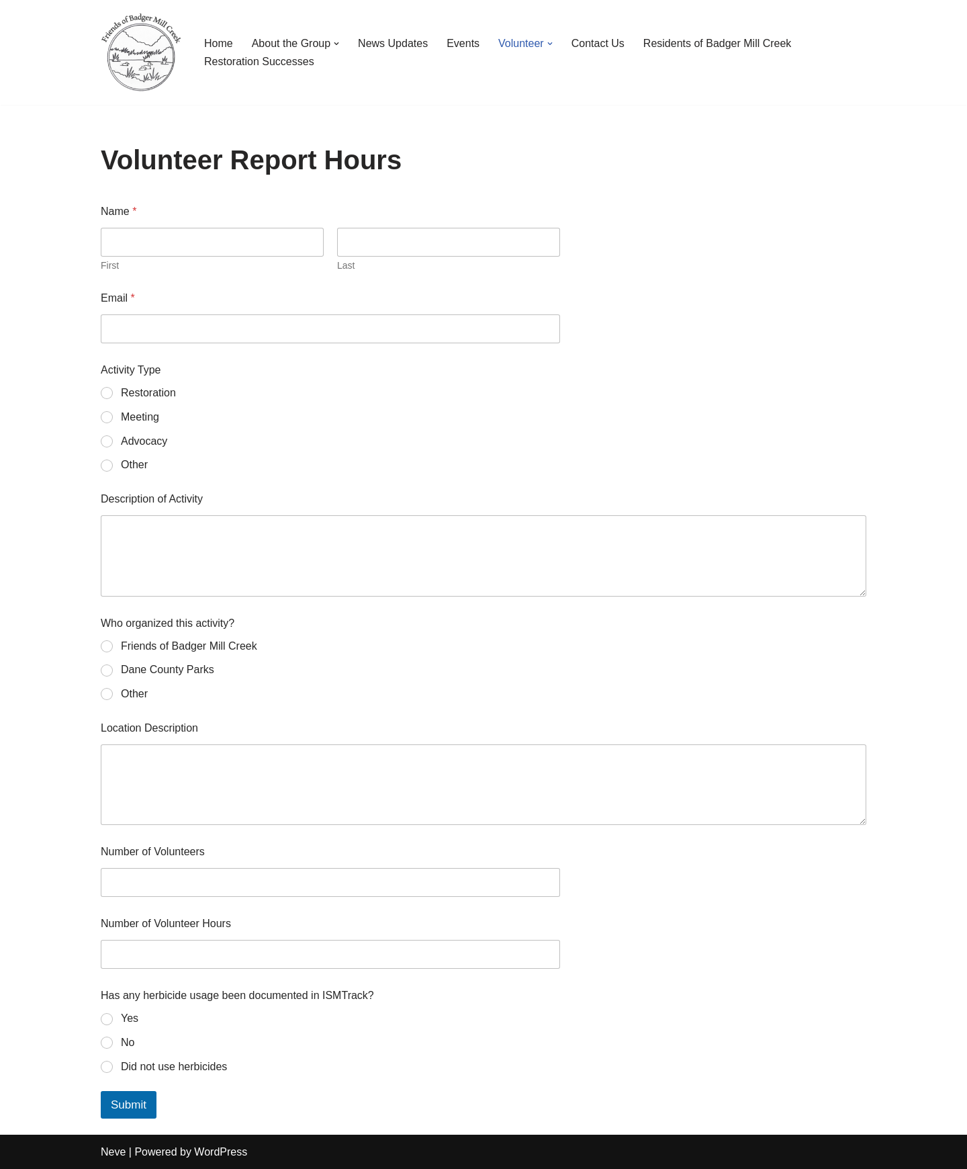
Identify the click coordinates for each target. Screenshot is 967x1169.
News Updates (393, 43)
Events (463, 43)
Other (134, 464)
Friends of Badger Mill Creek (189, 646)
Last (346, 265)
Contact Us (598, 43)
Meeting (140, 417)
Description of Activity (152, 499)
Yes (129, 1018)
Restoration (148, 392)
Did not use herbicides (174, 1066)
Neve (113, 1152)
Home (218, 43)
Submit (128, 1104)
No (127, 1042)
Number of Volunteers (153, 851)
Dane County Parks (167, 669)
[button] (336, 43)
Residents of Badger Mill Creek (717, 43)
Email (118, 298)
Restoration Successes (259, 61)
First (110, 265)
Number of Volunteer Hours (166, 923)
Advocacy (144, 441)
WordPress (220, 1152)
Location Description (149, 728)
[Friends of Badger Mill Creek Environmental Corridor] (141, 52)
